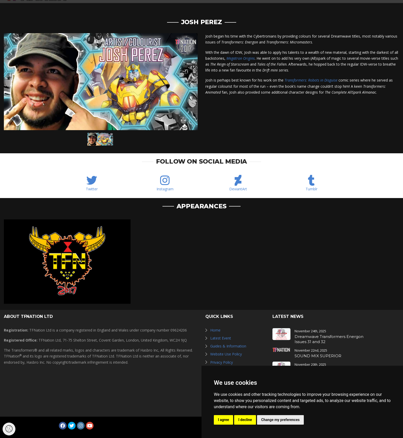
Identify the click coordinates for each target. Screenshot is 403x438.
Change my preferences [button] (280, 420)
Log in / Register (360, 8)
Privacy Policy (221, 362)
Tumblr (311, 188)
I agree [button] (223, 420)
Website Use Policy (226, 354)
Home (215, 330)
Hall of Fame (266, 8)
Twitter (92, 188)
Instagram (165, 188)
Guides (294, 8)
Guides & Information (228, 346)
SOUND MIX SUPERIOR (318, 355)
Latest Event (220, 338)
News (212, 8)
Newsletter (320, 8)
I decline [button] (245, 420)
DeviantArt (238, 188)
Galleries (235, 8)
